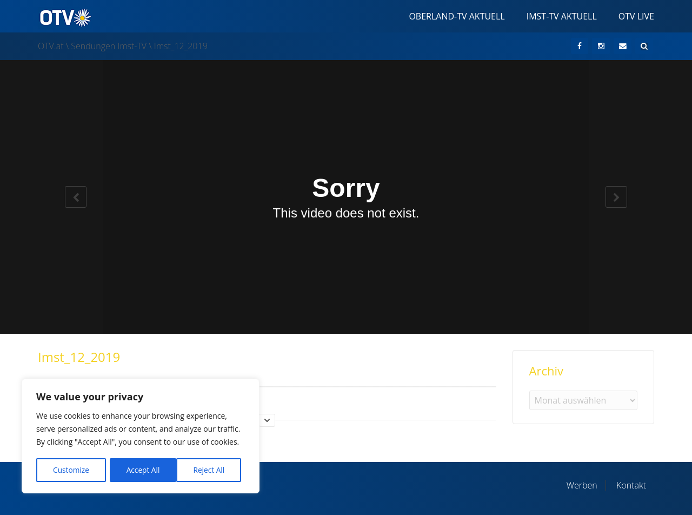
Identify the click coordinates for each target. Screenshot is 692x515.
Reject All (142, 470)
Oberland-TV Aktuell (456, 16)
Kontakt (631, 485)
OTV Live (636, 16)
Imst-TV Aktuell (562, 16)
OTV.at (51, 46)
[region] (141, 436)
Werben (582, 485)
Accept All (212, 470)
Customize (70, 470)
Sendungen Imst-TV (109, 46)
